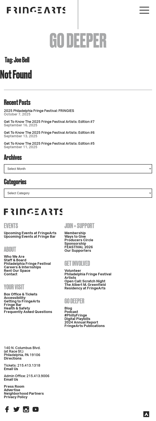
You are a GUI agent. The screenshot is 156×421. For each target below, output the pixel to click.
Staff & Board (15, 260)
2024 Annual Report (81, 322)
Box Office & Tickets (20, 294)
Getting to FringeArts (22, 301)
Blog (68, 308)
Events (11, 226)
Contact (10, 274)
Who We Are (14, 257)
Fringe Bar (13, 305)
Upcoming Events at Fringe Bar (30, 236)
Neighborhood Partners (24, 393)
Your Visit (14, 287)
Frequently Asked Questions (28, 312)
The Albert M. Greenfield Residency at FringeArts (85, 286)
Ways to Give (75, 236)
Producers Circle (78, 240)
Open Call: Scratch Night (84, 281)
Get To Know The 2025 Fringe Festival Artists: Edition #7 (49, 122)
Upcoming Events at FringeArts (30, 233)
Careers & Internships (22, 267)
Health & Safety (17, 308)
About (10, 249)
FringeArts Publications (84, 326)
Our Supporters (77, 251)
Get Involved (77, 263)
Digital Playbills (77, 319)
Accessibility (15, 298)
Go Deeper (74, 301)
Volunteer (72, 271)
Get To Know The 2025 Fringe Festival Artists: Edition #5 (49, 143)
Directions (13, 358)
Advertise (12, 390)
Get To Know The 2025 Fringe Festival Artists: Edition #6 (49, 133)
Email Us (11, 369)
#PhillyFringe (75, 315)
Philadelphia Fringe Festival (27, 264)
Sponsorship (75, 244)
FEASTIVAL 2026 (78, 247)
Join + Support (79, 226)
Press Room (14, 386)
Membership (75, 233)
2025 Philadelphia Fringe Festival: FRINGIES (39, 111)
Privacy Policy (15, 397)
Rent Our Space (17, 271)
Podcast (71, 312)
